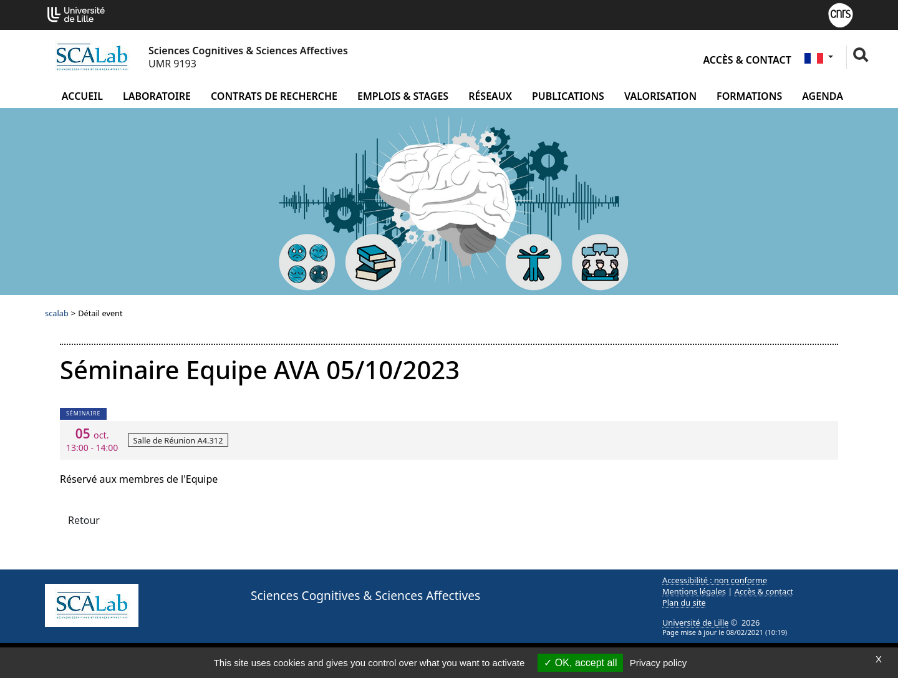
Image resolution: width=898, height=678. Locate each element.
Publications (568, 96)
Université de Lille (695, 622)
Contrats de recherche (274, 96)
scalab (57, 313)
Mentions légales (694, 591)
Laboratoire (157, 96)
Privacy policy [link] (658, 662)
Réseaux (490, 96)
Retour (84, 520)
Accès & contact (747, 60)
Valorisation (660, 96)
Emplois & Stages (402, 96)
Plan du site (684, 602)
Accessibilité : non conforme (714, 580)
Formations (749, 96)
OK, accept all (580, 662)
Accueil (82, 96)
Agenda (822, 96)
